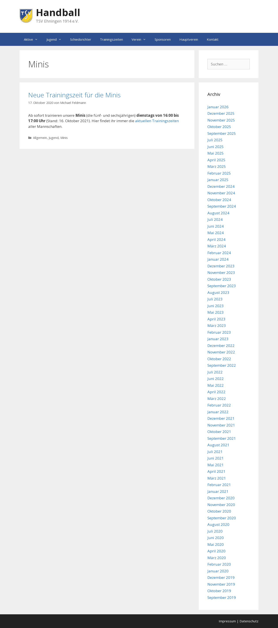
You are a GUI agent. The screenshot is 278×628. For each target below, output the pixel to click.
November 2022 (221, 352)
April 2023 (216, 318)
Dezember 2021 (221, 418)
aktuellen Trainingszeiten (157, 120)
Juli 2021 (215, 451)
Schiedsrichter (80, 39)
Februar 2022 (219, 405)
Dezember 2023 (221, 265)
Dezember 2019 (221, 577)
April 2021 (216, 471)
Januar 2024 (217, 259)
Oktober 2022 (219, 358)
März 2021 (216, 478)
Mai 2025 (215, 153)
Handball (58, 12)
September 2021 (221, 438)
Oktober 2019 (219, 590)
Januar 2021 (217, 491)
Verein (141, 39)
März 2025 (216, 166)
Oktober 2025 (219, 126)
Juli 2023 (215, 299)
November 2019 (221, 584)
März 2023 (216, 325)
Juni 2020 (215, 537)
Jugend (56, 39)
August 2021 (218, 444)
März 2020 (216, 557)
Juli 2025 (215, 139)
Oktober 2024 (219, 199)
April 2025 (216, 159)
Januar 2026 (217, 106)
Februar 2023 (219, 332)
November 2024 (221, 192)
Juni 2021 (215, 458)
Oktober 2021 (219, 431)
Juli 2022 (215, 372)
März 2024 (216, 245)
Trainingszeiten (111, 39)
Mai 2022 (215, 385)
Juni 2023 (215, 305)
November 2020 (221, 504)
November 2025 (221, 120)
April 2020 (216, 550)
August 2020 (218, 524)
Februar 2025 (219, 173)
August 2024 (218, 212)
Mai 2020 (215, 544)
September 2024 (221, 206)
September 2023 (221, 285)
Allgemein (40, 138)
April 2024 (216, 239)
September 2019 (221, 597)
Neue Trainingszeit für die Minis (74, 94)
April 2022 (216, 391)
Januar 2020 (217, 570)
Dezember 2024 (221, 186)
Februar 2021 (219, 484)
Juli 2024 (215, 219)
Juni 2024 (215, 226)
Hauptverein (188, 39)
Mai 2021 (215, 464)
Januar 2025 (217, 179)
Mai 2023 (215, 312)
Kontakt (212, 39)
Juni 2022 (215, 378)
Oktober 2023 (219, 279)
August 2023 (218, 292)
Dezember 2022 (221, 345)
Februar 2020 (219, 564)
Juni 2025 (215, 146)
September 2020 (221, 517)
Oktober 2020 (219, 511)
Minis (64, 138)
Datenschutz (249, 621)
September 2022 (221, 365)
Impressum (227, 621)
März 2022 (216, 398)
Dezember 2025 (221, 113)
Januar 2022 (217, 411)
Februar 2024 (219, 252)
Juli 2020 (215, 531)
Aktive (33, 39)
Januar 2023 (217, 338)
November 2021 (221, 425)
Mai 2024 (215, 232)
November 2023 (221, 272)
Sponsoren (163, 39)
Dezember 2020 (221, 497)
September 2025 (221, 133)
